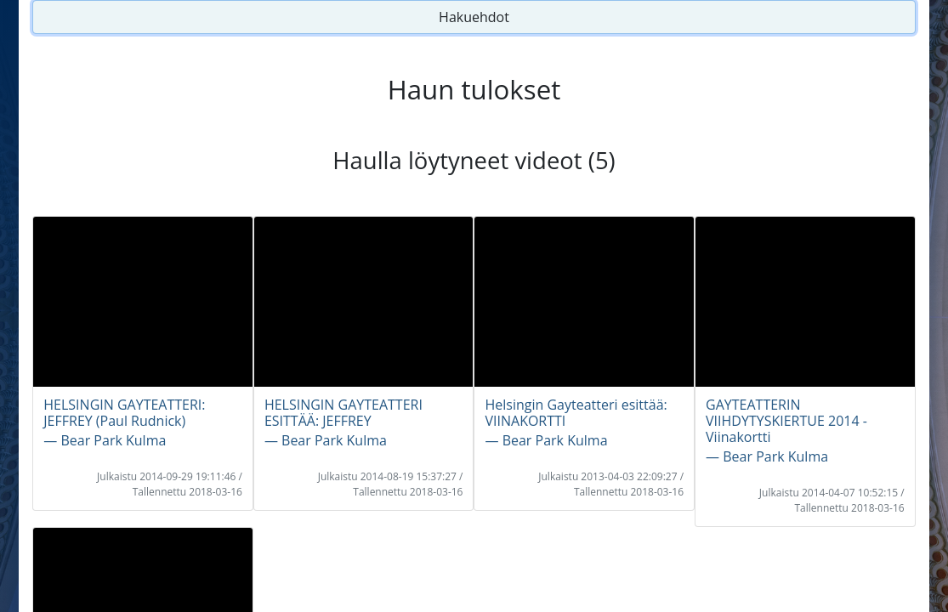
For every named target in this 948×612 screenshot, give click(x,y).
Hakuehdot (474, 17)
